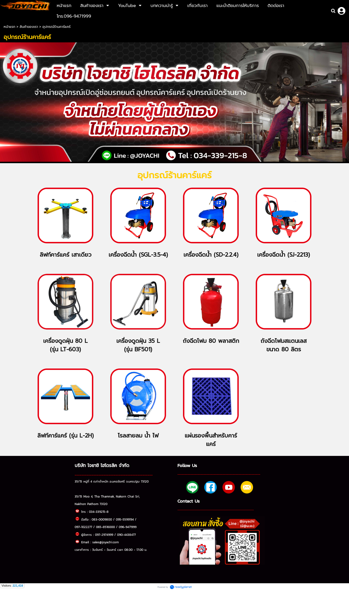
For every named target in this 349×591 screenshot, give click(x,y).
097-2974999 (104, 534)
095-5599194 (125, 519)
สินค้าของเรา (29, 26)
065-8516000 (105, 526)
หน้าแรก (10, 26)
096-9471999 (127, 526)
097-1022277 (83, 526)
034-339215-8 (99, 511)
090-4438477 (126, 534)
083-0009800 (102, 519)
